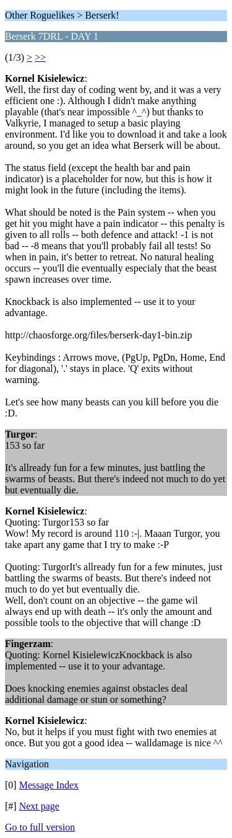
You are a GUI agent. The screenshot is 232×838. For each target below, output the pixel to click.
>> (40, 57)
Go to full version (40, 827)
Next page (39, 806)
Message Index (49, 785)
